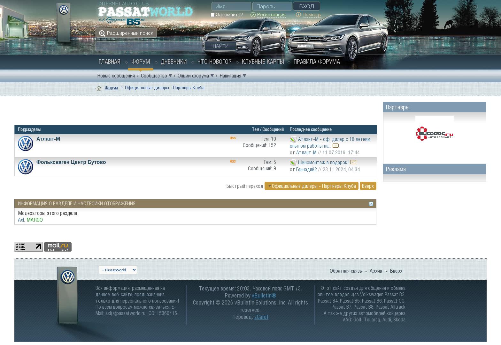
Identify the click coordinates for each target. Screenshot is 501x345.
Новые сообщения (116, 75)
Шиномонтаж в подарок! (323, 162)
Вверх (368, 186)
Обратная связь (346, 271)
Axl (21, 220)
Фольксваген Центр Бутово (71, 162)
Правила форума (317, 61)
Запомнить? (227, 14)
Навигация (230, 75)
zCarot (261, 316)
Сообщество (154, 75)
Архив (376, 271)
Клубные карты (263, 61)
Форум (140, 61)
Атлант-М (48, 139)
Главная (109, 61)
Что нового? (214, 61)
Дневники (174, 61)
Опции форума (193, 75)
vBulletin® (264, 295)
